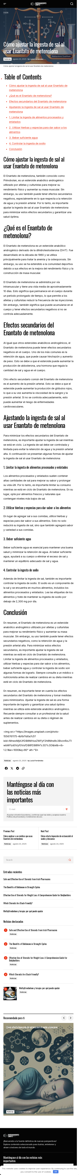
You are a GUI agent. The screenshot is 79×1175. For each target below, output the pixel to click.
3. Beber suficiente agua (23, 137)
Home (5, 12)
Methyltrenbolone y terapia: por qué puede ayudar (23, 911)
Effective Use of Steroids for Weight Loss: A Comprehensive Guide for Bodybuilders (37, 895)
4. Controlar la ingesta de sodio (27, 143)
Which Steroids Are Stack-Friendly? (18, 903)
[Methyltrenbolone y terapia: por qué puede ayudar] (10, 993)
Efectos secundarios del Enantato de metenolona (37, 101)
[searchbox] (35, 860)
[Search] (70, 860)
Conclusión (15, 149)
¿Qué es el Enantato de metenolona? (30, 95)
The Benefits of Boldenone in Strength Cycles (21, 887)
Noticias (7, 59)
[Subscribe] (67, 809)
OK (55, 1172)
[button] (4, 4)
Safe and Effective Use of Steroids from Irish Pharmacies (26, 879)
